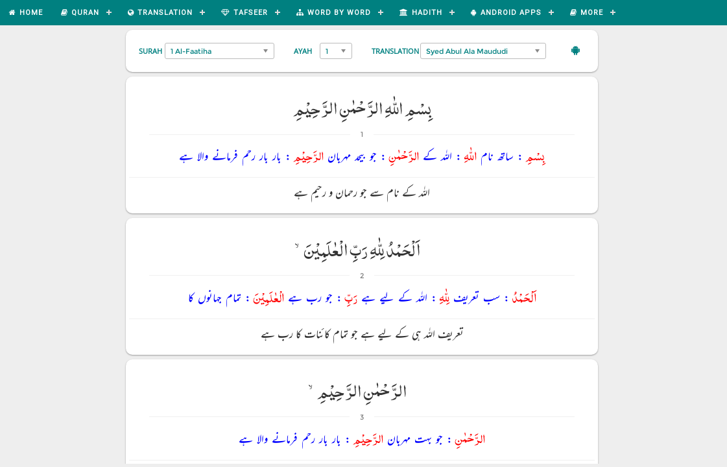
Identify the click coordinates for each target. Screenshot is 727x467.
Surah (150, 51)
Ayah (303, 51)
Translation (395, 51)
